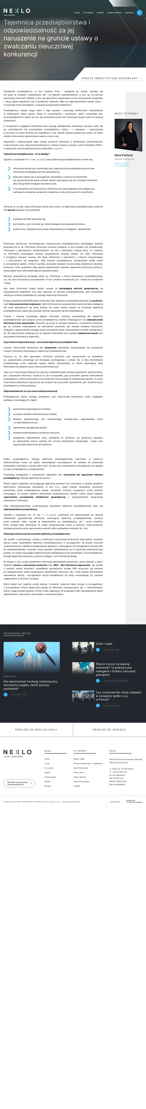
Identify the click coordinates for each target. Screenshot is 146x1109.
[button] (4, 1104)
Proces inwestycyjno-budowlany (110, 78)
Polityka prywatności (71, 802)
